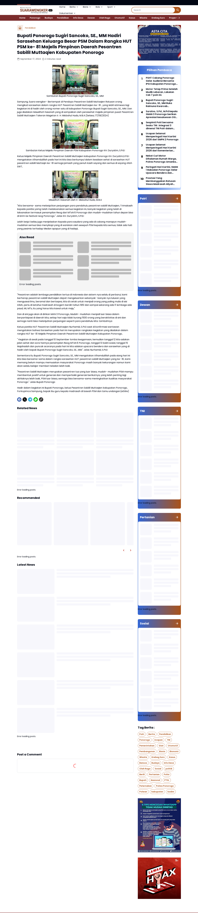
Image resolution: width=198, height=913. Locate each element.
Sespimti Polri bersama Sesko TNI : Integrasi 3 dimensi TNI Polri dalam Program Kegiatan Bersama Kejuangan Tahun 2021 (162, 125)
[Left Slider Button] (124, 550)
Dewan (91, 17)
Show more (75, 745)
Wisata (143, 17)
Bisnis (87, 6)
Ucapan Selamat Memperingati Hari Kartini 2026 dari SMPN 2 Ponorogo (162, 136)
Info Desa (78, 17)
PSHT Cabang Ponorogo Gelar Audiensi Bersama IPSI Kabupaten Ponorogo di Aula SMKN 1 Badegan (161, 80)
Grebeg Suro (158, 17)
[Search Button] (178, 10)
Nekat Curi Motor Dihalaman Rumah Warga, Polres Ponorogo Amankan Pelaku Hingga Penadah (161, 158)
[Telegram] (30, 399)
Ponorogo (35, 17)
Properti (173, 17)
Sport (111, 6)
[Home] (20, 28)
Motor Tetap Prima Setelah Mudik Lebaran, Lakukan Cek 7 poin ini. (162, 92)
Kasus (132, 17)
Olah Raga (104, 17)
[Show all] (177, 198)
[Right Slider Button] (178, 18)
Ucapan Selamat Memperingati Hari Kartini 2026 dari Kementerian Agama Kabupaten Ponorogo (161, 147)
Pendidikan (63, 17)
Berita (74, 6)
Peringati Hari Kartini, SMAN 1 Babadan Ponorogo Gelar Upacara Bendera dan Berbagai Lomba (162, 170)
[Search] (153, 10)
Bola (99, 6)
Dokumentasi (67, 13)
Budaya (49, 17)
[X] (25, 399)
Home (62, 6)
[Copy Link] (41, 399)
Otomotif (120, 17)
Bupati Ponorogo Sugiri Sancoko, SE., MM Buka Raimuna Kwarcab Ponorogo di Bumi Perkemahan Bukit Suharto (161, 103)
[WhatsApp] (35, 399)
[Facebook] (19, 399)
